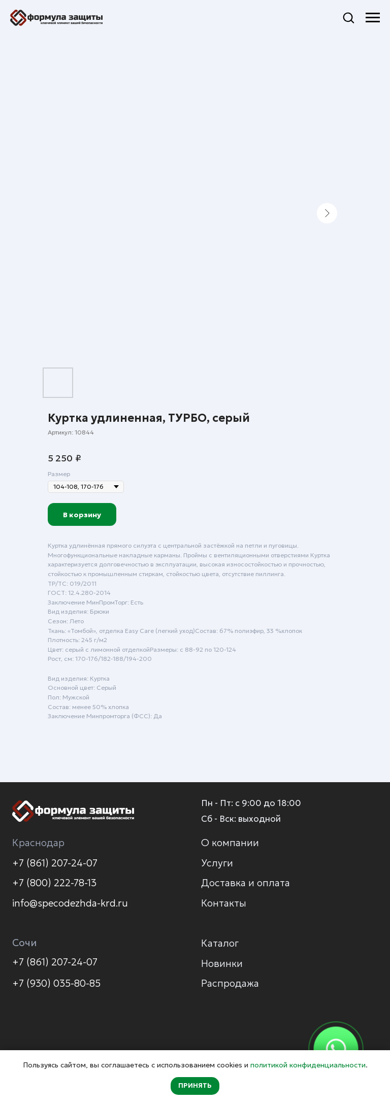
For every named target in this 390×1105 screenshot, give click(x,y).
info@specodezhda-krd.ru (70, 903)
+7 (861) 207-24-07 (55, 863)
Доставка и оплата (245, 883)
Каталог (220, 943)
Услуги (217, 863)
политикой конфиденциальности (308, 1064)
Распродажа (230, 983)
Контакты (223, 903)
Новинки (222, 963)
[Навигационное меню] (373, 18)
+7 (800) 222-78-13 (54, 883)
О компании (230, 842)
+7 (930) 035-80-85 (56, 983)
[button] (348, 17)
